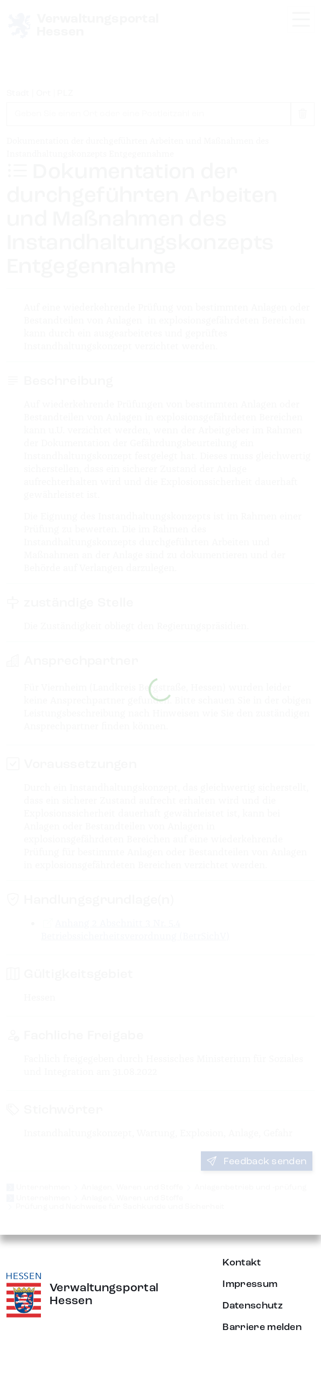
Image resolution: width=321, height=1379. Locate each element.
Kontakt (241, 1263)
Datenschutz (252, 1306)
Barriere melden (262, 1327)
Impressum (249, 1284)
